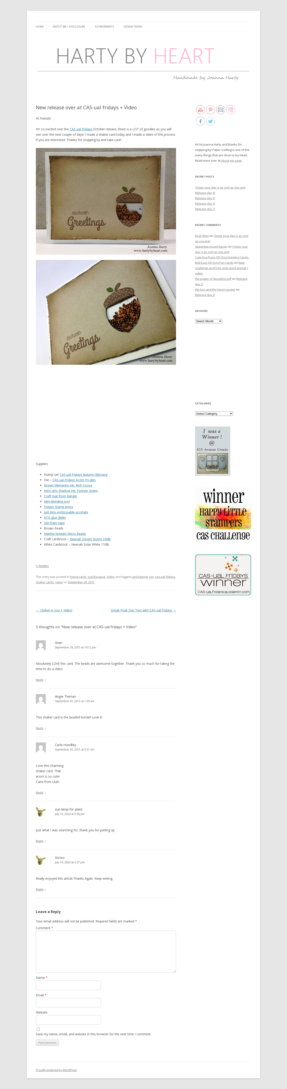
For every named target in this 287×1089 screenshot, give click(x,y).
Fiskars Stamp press (58, 507)
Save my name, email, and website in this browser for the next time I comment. (93, 1034)
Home (40, 26)
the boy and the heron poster (215, 289)
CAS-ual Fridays (81, 129)
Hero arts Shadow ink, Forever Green (71, 491)
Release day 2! (205, 204)
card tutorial (139, 577)
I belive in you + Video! (54, 610)
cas (151, 577)
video (59, 582)
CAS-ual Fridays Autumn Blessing (83, 474)
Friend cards (78, 577)
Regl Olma (202, 236)
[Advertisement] (223, 362)
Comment (44, 928)
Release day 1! (205, 209)
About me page (231, 161)
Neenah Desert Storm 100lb (90, 539)
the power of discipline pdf (213, 279)
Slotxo (60, 857)
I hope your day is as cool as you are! (220, 187)
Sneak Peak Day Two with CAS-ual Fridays (143, 610)
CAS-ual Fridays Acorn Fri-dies (74, 480)
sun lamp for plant (69, 809)
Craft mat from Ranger (60, 496)
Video (111, 577)
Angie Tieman (65, 696)
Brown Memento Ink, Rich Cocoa (68, 485)
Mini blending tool (57, 501)
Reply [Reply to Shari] (39, 680)
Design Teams (133, 26)
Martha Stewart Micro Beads (65, 534)
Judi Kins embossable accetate (66, 512)
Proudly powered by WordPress (56, 1070)
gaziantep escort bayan (211, 246)
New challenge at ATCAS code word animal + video (221, 268)
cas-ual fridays (165, 577)
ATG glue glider (55, 517)
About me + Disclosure (69, 26)
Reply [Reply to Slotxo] (39, 889)
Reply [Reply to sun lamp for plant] (39, 841)
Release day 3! (205, 198)
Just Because (96, 577)
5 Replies (42, 566)
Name (42, 977)
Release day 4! (205, 193)
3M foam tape (54, 523)
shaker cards (45, 582)
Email (41, 995)
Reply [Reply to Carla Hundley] (39, 793)
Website (42, 1012)
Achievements (104, 26)
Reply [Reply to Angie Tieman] (39, 728)
